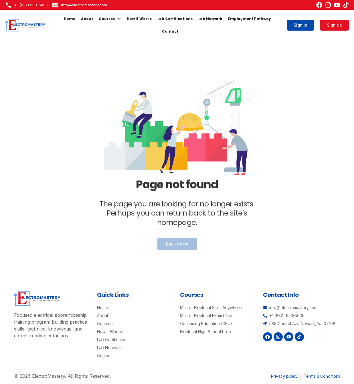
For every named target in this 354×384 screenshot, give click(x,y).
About (87, 18)
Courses (110, 18)
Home (69, 18)
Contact (170, 31)
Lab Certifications (175, 18)
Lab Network (210, 18)
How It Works (139, 18)
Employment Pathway (249, 18)
